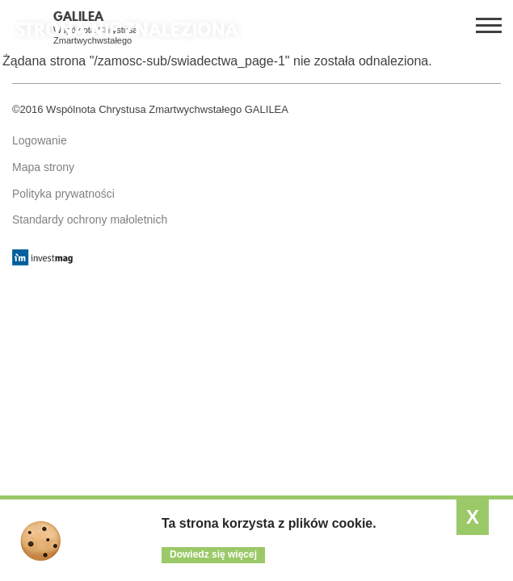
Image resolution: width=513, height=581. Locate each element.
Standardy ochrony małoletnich (89, 219)
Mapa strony (43, 167)
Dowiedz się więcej (213, 554)
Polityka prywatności (63, 193)
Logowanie (39, 140)
